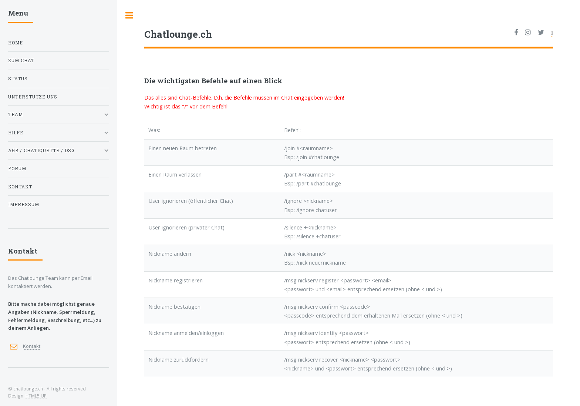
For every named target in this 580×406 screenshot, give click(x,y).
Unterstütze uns (32, 97)
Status (18, 78)
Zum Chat (21, 60)
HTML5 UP (36, 396)
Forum (17, 168)
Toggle (129, 15)
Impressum (23, 204)
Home (15, 43)
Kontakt (20, 186)
